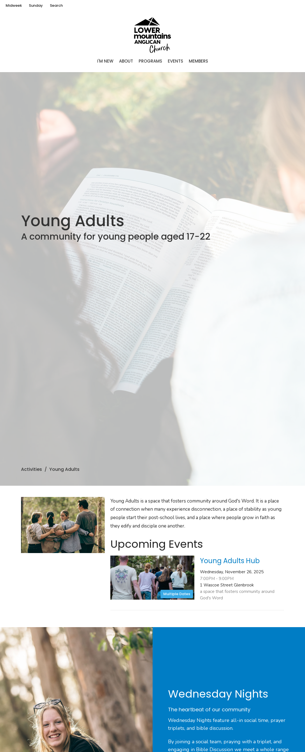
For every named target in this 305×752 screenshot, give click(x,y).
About (126, 61)
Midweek (14, 5)
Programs (150, 61)
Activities (31, 469)
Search (56, 5)
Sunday (36, 5)
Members (198, 61)
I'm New (105, 61)
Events (175, 61)
